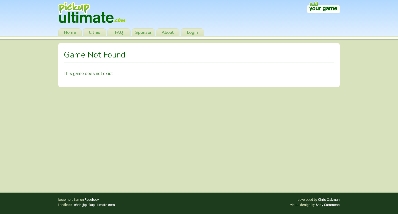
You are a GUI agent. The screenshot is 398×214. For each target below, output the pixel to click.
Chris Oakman (329, 200)
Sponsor (143, 32)
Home (70, 32)
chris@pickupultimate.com (94, 205)
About (168, 32)
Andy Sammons (328, 205)
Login (192, 32)
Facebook (92, 200)
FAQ (119, 32)
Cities (94, 32)
